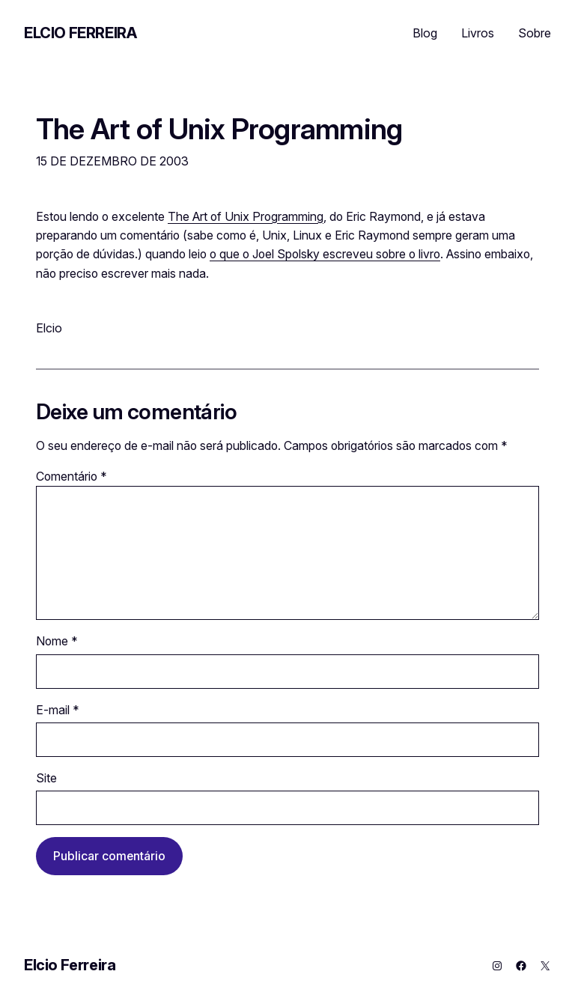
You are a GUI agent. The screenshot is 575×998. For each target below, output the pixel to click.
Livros (477, 32)
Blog (425, 32)
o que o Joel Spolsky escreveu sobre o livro (325, 254)
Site (46, 778)
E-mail (57, 710)
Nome (57, 641)
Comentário (71, 476)
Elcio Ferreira (80, 33)
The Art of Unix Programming (219, 129)
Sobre (534, 32)
